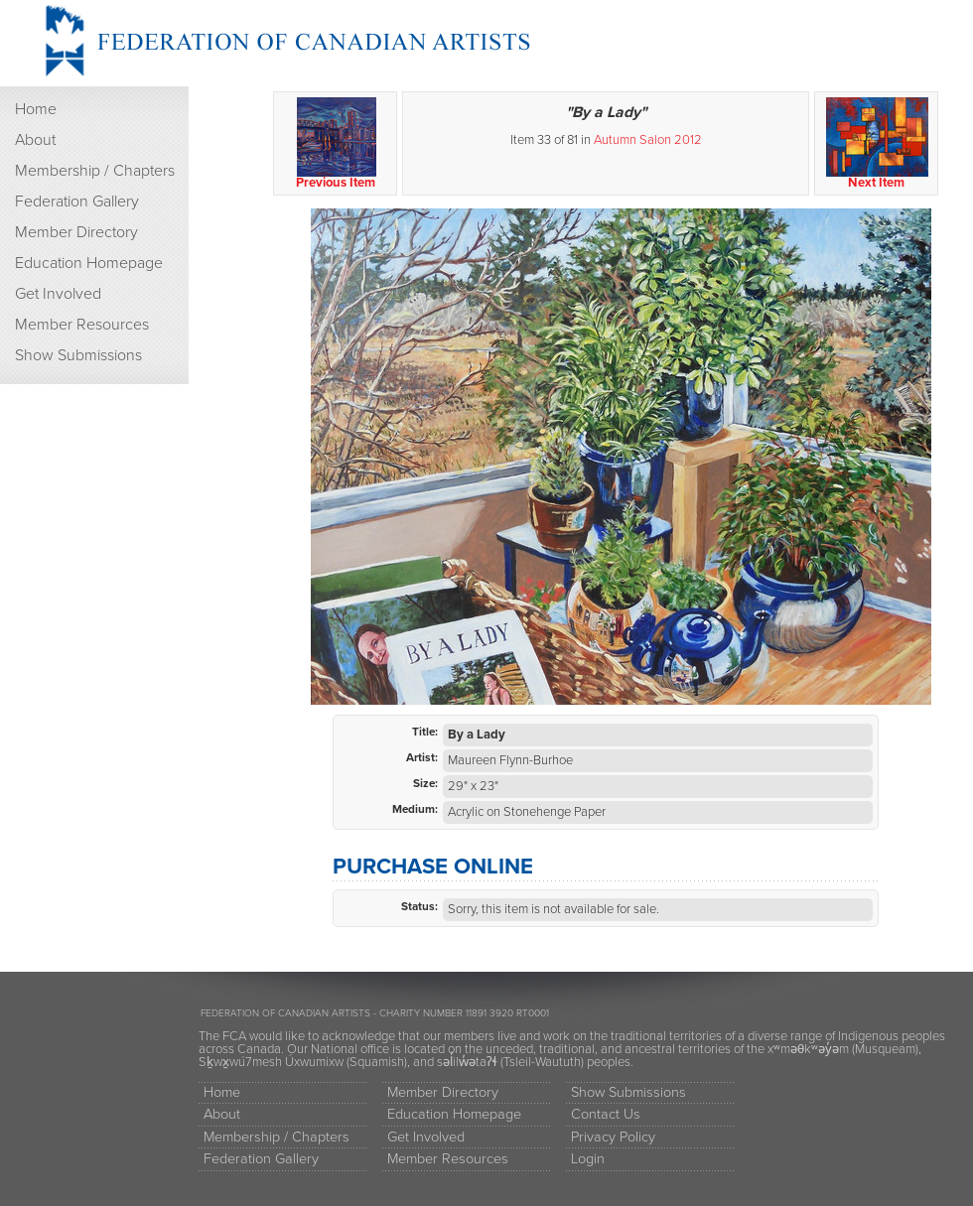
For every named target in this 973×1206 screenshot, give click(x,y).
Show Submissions (78, 355)
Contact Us (605, 1114)
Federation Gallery (77, 201)
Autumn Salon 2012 (648, 140)
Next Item (877, 144)
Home (36, 109)
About (35, 140)
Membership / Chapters (95, 171)
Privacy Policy (613, 1137)
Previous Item (336, 144)
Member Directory (76, 232)
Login (588, 1158)
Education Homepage (89, 263)
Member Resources (82, 325)
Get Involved (58, 294)
